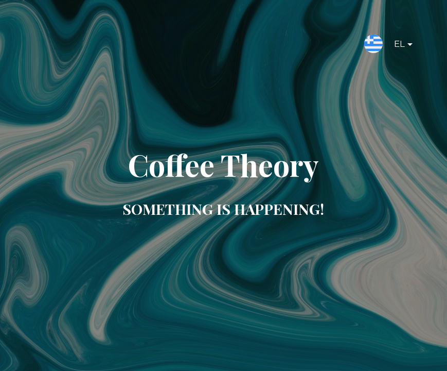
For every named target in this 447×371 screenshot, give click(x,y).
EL (395, 46)
